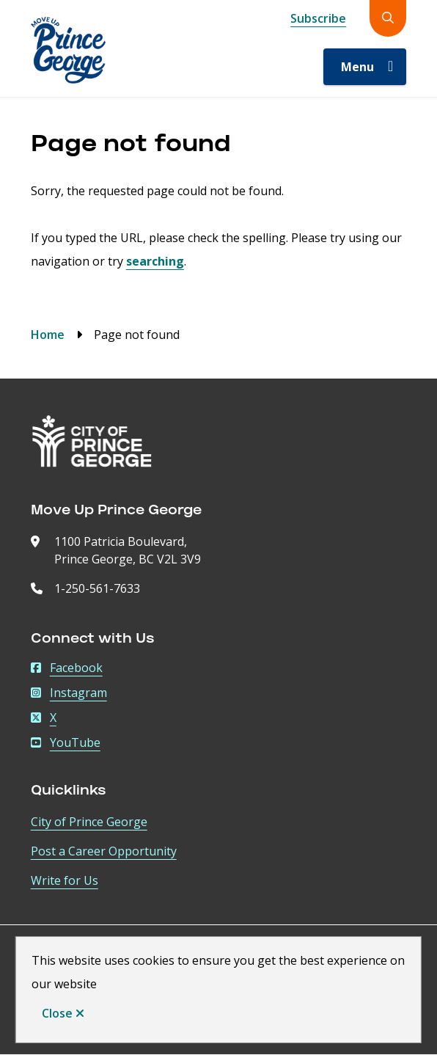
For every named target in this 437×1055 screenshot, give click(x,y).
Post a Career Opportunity (104, 851)
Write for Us (64, 880)
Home (48, 334)
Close (57, 1013)
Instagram (69, 693)
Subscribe (318, 18)
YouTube (65, 742)
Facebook (67, 668)
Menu (357, 67)
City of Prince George (89, 822)
